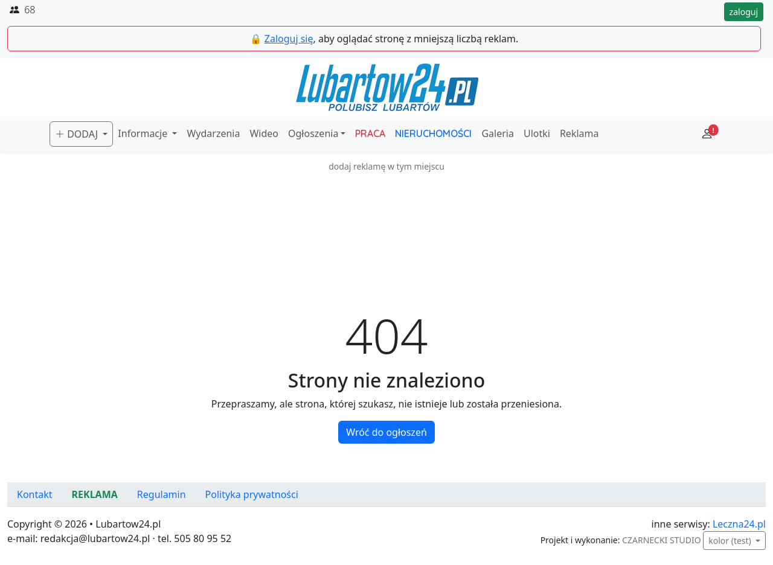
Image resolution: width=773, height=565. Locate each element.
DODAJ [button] (77, 134)
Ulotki (537, 133)
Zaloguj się (289, 38)
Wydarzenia (213, 133)
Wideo (263, 133)
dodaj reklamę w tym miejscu (386, 166)
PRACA (370, 133)
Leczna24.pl (739, 524)
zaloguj (744, 12)
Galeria (497, 133)
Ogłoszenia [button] (313, 133)
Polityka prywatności (251, 494)
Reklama (579, 133)
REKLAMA (95, 494)
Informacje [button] (144, 133)
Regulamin (161, 494)
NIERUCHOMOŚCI (433, 133)
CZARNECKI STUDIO (661, 540)
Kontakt (35, 494)
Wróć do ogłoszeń (386, 432)
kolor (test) (730, 540)
